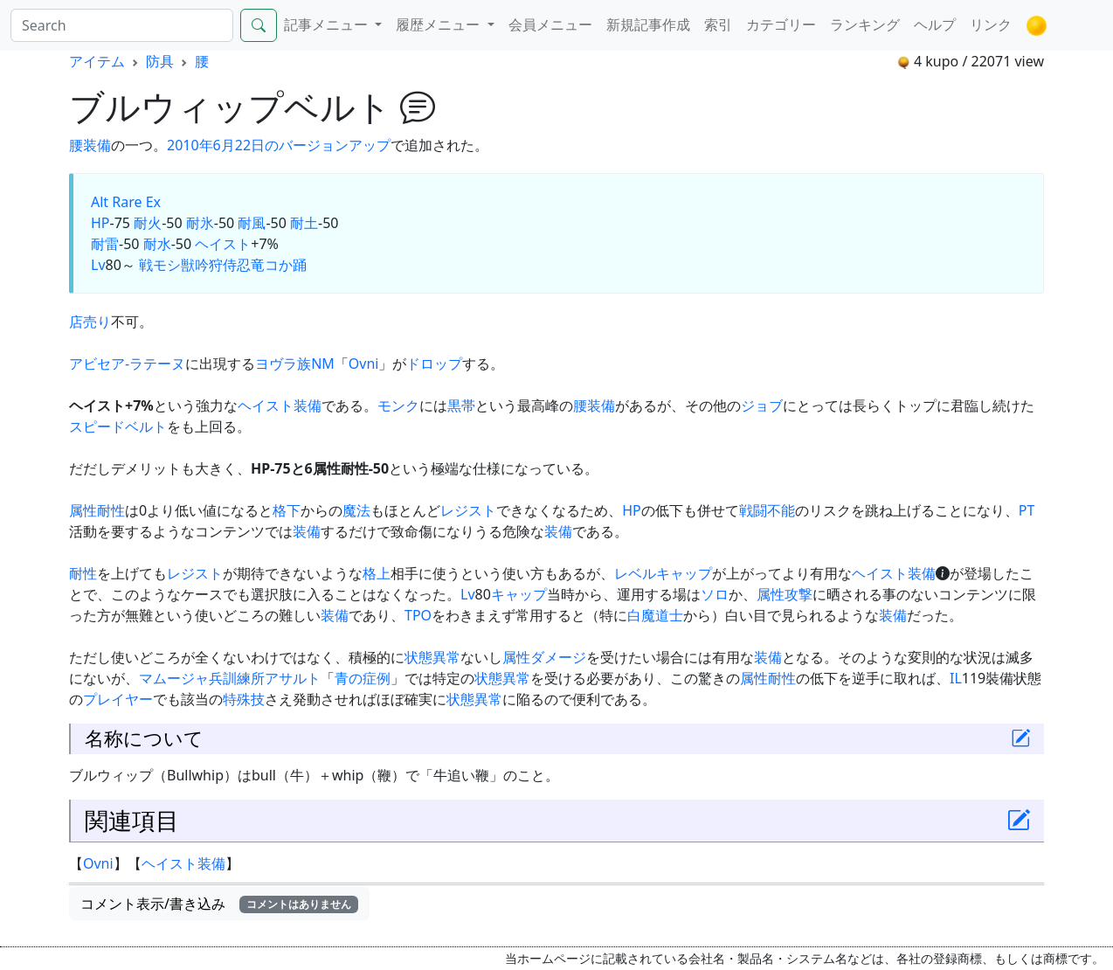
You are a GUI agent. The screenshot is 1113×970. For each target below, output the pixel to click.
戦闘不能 (767, 510)
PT (1027, 510)
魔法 (356, 510)
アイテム (97, 61)
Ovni (364, 363)
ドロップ (434, 363)
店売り (90, 321)
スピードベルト (118, 426)
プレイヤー (118, 699)
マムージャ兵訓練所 (202, 678)
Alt (99, 201)
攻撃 (798, 594)
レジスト (468, 510)
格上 (377, 573)
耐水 (157, 243)
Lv (98, 264)
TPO (418, 615)
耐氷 (200, 222)
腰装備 (594, 405)
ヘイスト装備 (279, 405)
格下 (287, 510)
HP (100, 222)
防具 (160, 61)
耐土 (304, 222)
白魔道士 (655, 615)
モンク (398, 405)
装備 (97, 145)
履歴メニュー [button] (439, 24)
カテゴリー (781, 24)
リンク (991, 24)
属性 (83, 510)
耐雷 (105, 243)
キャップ (519, 594)
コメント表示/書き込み (219, 903)
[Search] (121, 25)
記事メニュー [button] (327, 24)
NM (323, 363)
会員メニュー (550, 24)
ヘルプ (935, 24)
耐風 (252, 222)
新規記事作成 (648, 24)
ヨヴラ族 (283, 363)
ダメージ (558, 657)
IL (956, 678)
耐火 (148, 222)
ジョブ (762, 405)
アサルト (293, 678)
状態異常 (432, 657)
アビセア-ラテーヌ (127, 363)
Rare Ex (136, 201)
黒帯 (461, 405)
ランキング (865, 24)
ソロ (715, 594)
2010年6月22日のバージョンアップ (279, 145)
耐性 (111, 510)
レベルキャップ (663, 573)
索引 (718, 24)
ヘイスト (223, 243)
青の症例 (363, 678)
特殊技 (244, 699)
